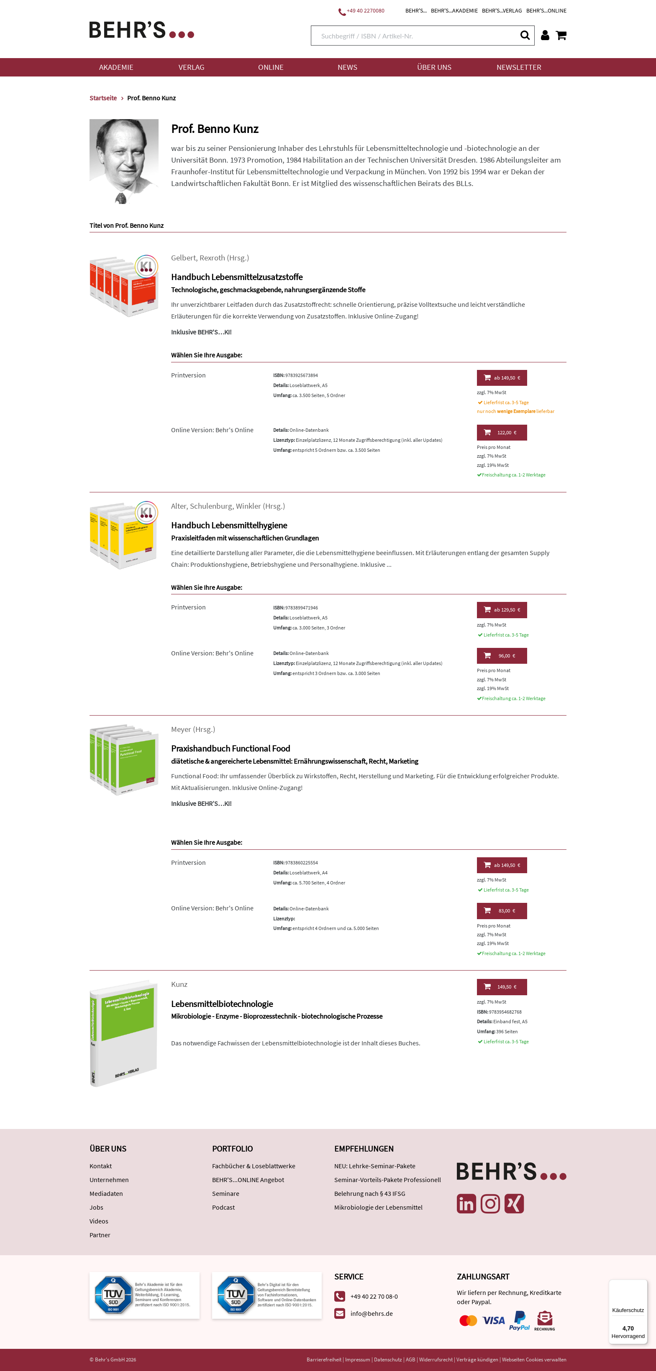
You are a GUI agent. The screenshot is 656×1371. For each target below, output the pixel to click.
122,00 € (500, 432)
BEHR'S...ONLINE (546, 10)
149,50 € (502, 377)
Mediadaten (106, 1193)
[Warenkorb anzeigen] (561, 35)
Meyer (181, 729)
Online (271, 67)
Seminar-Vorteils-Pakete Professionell (387, 1179)
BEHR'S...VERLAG (502, 10)
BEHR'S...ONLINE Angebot (248, 1179)
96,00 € (499, 655)
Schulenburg (211, 506)
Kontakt (101, 1166)
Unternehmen (109, 1179)
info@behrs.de (372, 1313)
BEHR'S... (416, 10)
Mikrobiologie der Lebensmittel (378, 1207)
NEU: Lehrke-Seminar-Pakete (374, 1166)
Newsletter (519, 67)
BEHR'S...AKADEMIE (454, 10)
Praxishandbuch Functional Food (230, 748)
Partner (100, 1235)
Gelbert (183, 257)
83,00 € (499, 910)
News (347, 67)
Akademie (116, 67)
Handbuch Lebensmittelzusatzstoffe (236, 277)
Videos (99, 1221)
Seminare (225, 1193)
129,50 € (502, 609)
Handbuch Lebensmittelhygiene (229, 525)
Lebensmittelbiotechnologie (222, 1003)
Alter (178, 506)
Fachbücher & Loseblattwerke (253, 1166)
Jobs (96, 1207)
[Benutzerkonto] (545, 35)
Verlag (192, 67)
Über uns (434, 67)
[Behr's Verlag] (142, 28)
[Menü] (643, 1284)
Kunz (179, 984)
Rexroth (212, 257)
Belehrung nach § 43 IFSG (369, 1193)
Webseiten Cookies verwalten (534, 1359)
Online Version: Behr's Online (212, 430)
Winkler (248, 506)
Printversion (188, 375)
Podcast (223, 1207)
